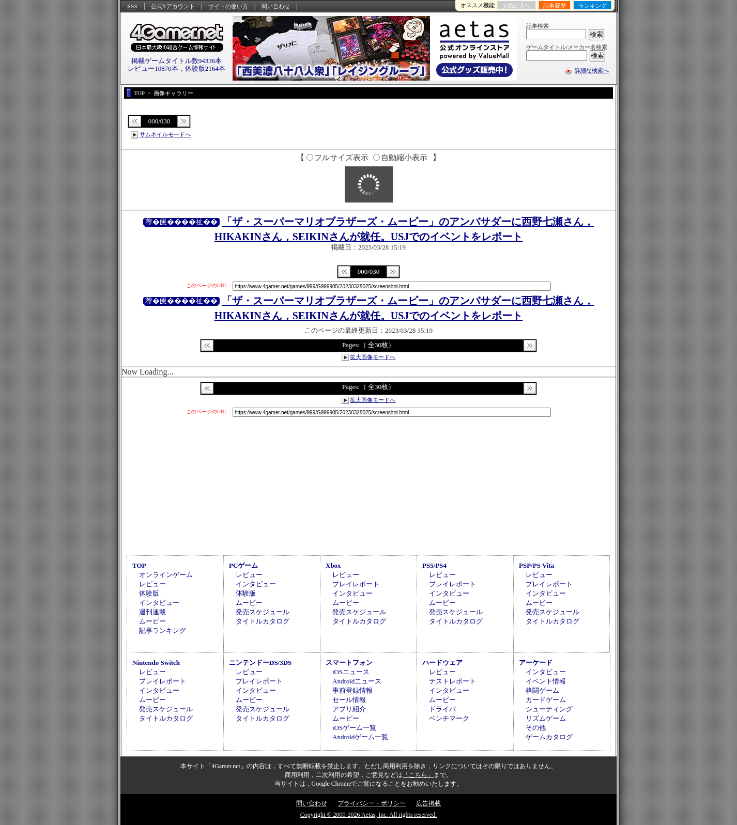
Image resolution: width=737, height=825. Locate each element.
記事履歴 (554, 6)
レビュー (152, 584)
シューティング (549, 709)
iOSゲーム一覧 (354, 727)
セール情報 (349, 700)
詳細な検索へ (592, 70)
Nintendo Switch (156, 662)
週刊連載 (152, 612)
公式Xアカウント (173, 6)
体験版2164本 (205, 68)
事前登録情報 (352, 690)
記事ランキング (162, 630)
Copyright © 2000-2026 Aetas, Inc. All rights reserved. (368, 814)
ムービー (152, 621)
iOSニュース (351, 672)
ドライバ (442, 709)
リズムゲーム (546, 718)
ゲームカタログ (549, 737)
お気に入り (516, 6)
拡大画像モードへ (372, 357)
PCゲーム (243, 565)
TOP (139, 565)
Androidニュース (356, 681)
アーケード (535, 662)
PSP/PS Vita (536, 565)
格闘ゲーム (542, 690)
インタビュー (159, 602)
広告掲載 (428, 803)
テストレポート (452, 681)
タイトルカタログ (262, 621)
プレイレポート (355, 584)
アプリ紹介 (349, 709)
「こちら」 (418, 775)
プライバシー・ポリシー (371, 803)
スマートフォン (349, 662)
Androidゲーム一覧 (360, 737)
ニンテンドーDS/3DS (260, 662)
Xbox (333, 565)
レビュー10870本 (153, 68)
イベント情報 (546, 681)
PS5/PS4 (434, 565)
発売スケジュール (262, 612)
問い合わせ (276, 6)
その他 (536, 727)
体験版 (149, 593)
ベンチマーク (449, 718)
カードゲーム (546, 700)
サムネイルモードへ (165, 134)
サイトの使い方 (228, 6)
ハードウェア (442, 662)
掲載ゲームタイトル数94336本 (176, 61)
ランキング (592, 6)
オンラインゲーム (166, 575)
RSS (132, 6)
